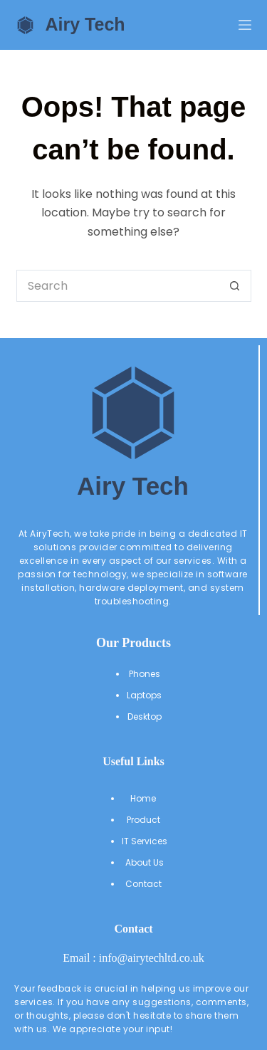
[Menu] (245, 25)
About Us (144, 862)
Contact (144, 884)
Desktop (144, 716)
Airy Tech (85, 24)
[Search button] (235, 286)
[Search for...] (117, 286)
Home (144, 798)
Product (144, 820)
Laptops (144, 695)
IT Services (144, 841)
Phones (144, 674)
